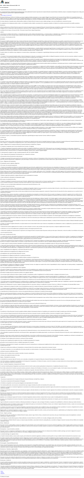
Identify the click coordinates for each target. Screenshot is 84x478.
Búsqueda (2, 473)
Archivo (2, 472)
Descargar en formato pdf (6, 15)
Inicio (2, 471)
